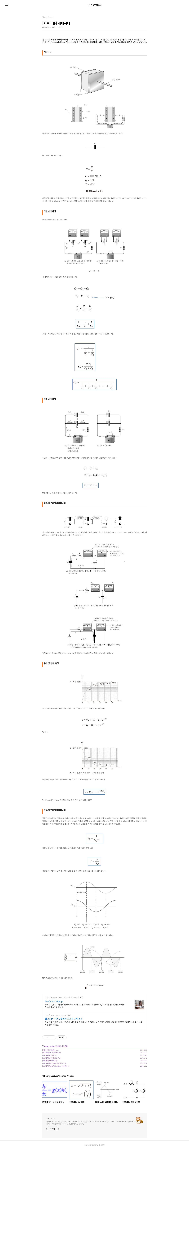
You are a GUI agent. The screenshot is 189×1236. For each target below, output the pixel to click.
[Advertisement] (94, 1009)
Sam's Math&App (54, 1035)
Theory (45, 1080)
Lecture (52, 1080)
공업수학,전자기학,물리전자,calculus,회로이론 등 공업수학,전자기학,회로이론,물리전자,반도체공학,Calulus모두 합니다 (85, 1039)
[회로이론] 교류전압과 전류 (50, 1092)
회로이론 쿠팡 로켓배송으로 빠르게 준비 (63, 1052)
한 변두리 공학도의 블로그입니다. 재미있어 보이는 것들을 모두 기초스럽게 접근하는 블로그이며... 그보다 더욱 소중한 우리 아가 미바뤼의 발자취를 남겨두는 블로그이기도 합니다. (90, 1156)
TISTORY (95, 1231)
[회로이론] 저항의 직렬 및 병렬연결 (52, 1097)
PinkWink (94, 4)
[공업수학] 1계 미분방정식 (50, 1087)
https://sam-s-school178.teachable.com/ (62, 1031)
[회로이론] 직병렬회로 (49, 1095)
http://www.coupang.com (55, 1049)
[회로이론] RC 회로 (48, 1089)
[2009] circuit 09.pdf (94, 985)
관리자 (103, 1231)
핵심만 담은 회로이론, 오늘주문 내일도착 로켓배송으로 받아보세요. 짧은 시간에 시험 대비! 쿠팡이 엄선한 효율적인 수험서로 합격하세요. (94, 1057)
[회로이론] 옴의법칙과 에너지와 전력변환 (54, 1100)
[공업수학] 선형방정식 (49, 1084)
